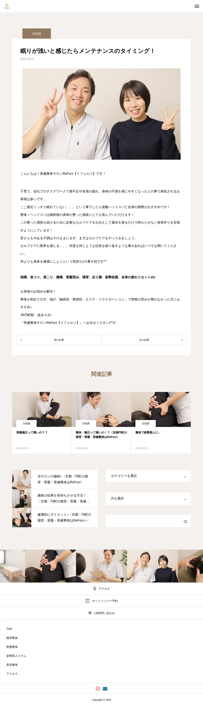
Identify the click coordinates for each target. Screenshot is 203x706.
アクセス (12, 673)
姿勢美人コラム (16, 655)
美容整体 (12, 664)
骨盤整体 (12, 646)
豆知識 (36, 33)
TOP (9, 628)
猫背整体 (12, 637)
